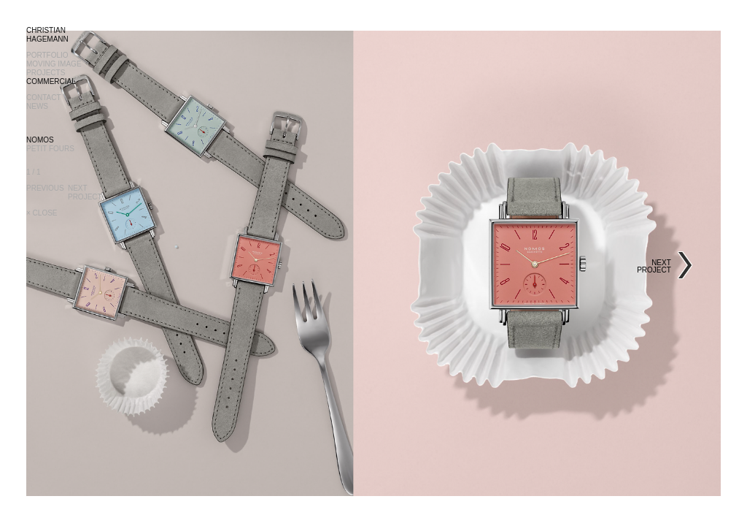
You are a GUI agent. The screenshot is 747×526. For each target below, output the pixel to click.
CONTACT (43, 98)
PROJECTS (45, 73)
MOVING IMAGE (54, 64)
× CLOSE (42, 213)
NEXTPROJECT (86, 192)
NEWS (37, 106)
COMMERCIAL (51, 81)
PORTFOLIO (47, 55)
